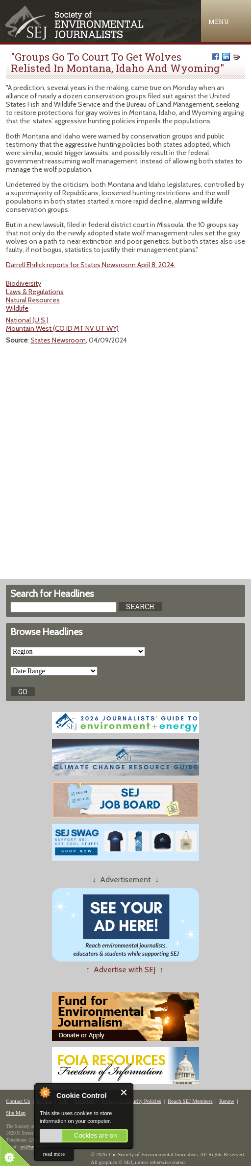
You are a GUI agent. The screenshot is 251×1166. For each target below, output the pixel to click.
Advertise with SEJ (124, 969)
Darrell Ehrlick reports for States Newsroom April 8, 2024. (91, 264)
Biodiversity (23, 283)
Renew (226, 1101)
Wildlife (17, 308)
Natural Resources (33, 300)
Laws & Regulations (35, 291)
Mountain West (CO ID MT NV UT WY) (62, 328)
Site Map (15, 1113)
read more (54, 1154)
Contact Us (18, 1101)
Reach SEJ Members (190, 1101)
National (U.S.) (27, 320)
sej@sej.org (31, 1146)
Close (124, 1092)
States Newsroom (58, 340)
